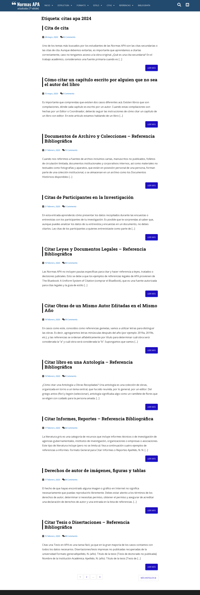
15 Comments (71, 150)
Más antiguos (148, 578)
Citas (109, 5)
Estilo (96, 5)
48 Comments (71, 536)
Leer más (152, 68)
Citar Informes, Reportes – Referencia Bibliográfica (99, 419)
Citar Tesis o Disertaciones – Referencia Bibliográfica (87, 524)
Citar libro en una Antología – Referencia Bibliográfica (89, 364)
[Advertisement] (24, 60)
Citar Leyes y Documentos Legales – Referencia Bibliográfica (95, 251)
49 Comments (71, 262)
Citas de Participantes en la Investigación (89, 197)
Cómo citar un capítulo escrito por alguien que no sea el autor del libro (101, 82)
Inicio (47, 5)
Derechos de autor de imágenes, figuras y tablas (95, 470)
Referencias (124, 5)
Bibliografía (144, 5)
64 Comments (71, 427)
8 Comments (70, 376)
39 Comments (71, 319)
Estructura (63, 5)
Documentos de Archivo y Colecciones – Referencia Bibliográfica (100, 138)
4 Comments (68, 93)
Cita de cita (57, 28)
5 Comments (70, 206)
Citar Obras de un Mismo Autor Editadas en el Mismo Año (101, 308)
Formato (81, 5)
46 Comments (69, 37)
